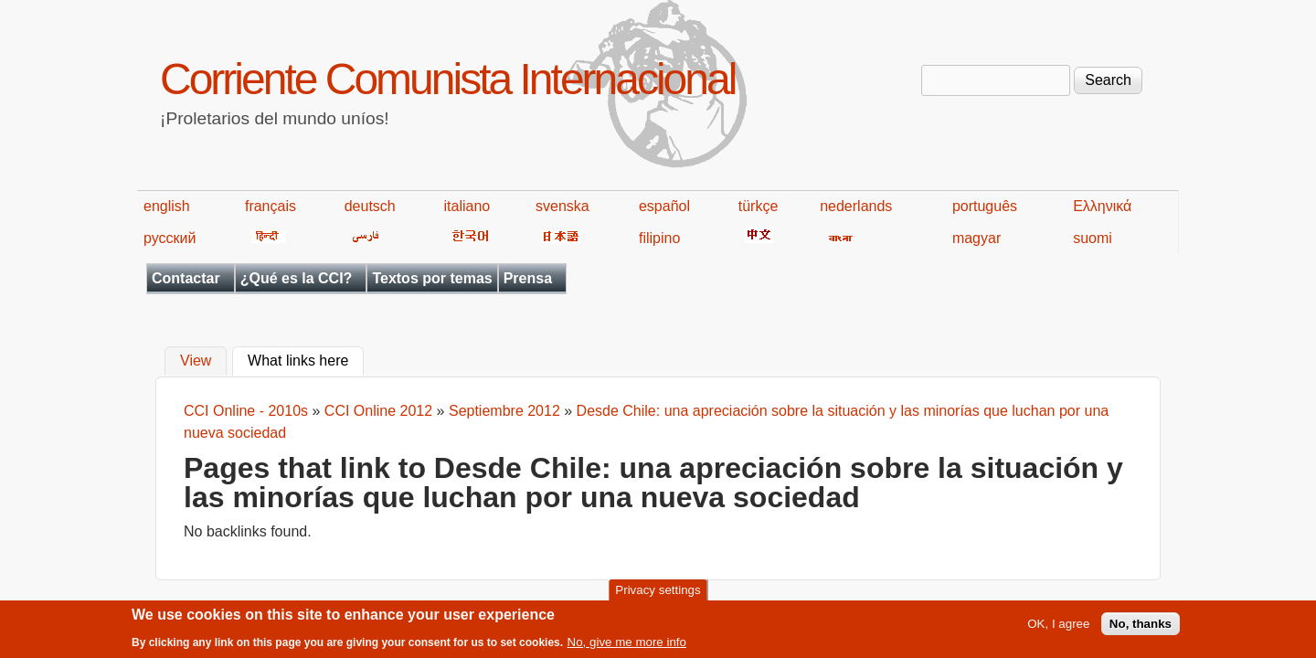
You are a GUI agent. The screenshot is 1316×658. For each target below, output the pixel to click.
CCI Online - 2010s (246, 411)
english (166, 206)
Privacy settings (657, 595)
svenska (562, 206)
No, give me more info (627, 646)
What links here (306, 359)
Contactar (186, 278)
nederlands (856, 206)
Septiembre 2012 (504, 411)
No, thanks (1140, 629)
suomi (1092, 238)
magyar (976, 238)
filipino (659, 238)
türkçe (758, 206)
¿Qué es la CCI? (296, 278)
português (984, 206)
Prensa (528, 278)
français (270, 206)
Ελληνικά (1102, 206)
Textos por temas (432, 278)
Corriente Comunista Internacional (447, 79)
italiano (467, 206)
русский (169, 238)
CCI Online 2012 (378, 411)
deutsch (370, 206)
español (664, 206)
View (195, 361)
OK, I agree (1058, 629)
